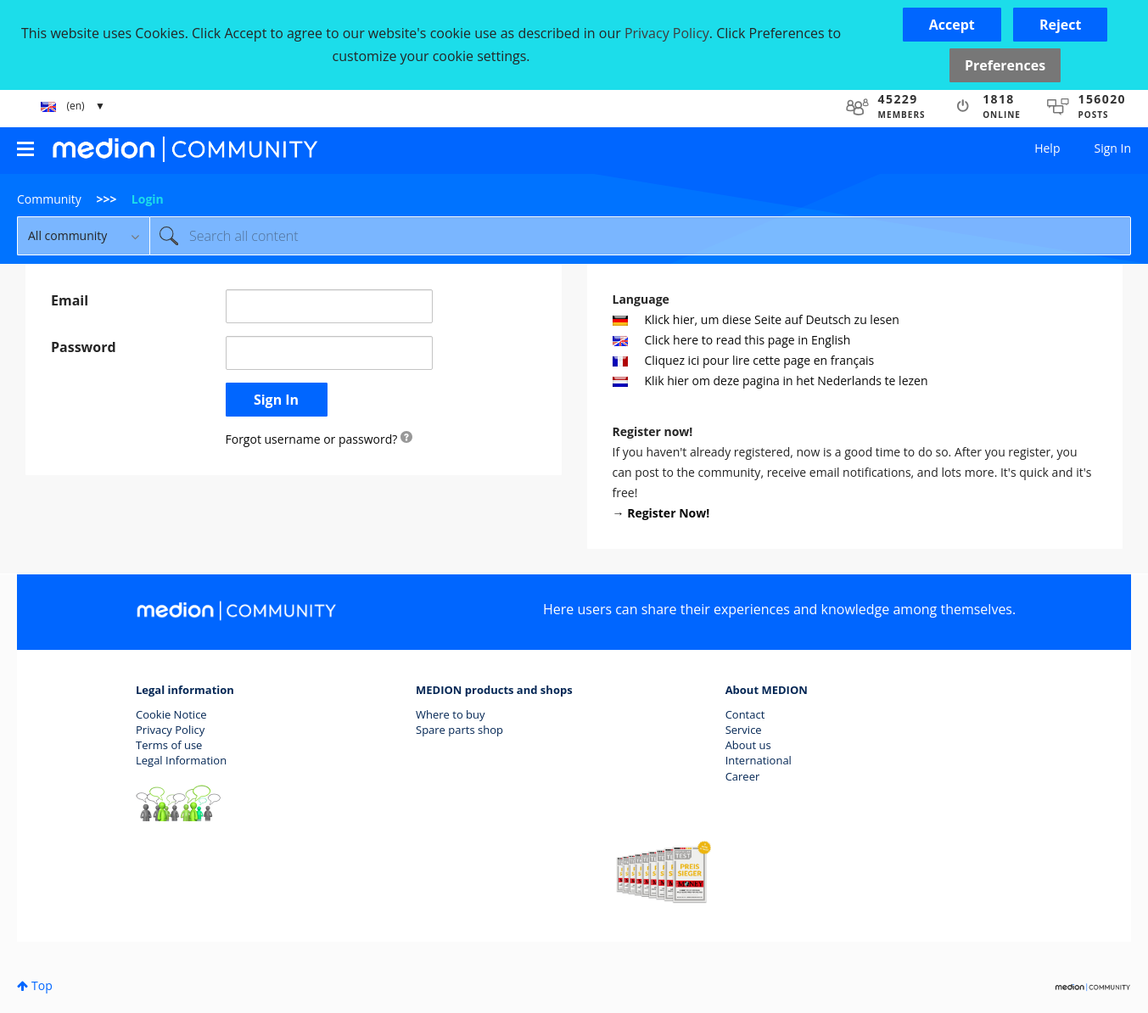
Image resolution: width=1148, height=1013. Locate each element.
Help (1047, 148)
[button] (952, 25)
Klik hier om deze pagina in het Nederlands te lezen (770, 380)
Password (83, 347)
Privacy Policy (170, 729)
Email (69, 300)
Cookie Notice (171, 714)
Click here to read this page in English (732, 340)
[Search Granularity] (83, 235)
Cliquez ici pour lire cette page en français (744, 360)
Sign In (1112, 148)
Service (743, 729)
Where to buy (450, 714)
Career (742, 776)
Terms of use (169, 745)
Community (49, 199)
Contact (745, 714)
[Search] (640, 235)
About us (748, 745)
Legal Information (181, 760)
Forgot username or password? (312, 439)
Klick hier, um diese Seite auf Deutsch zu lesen (756, 319)
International (758, 760)
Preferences (1005, 65)
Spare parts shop (459, 729)
